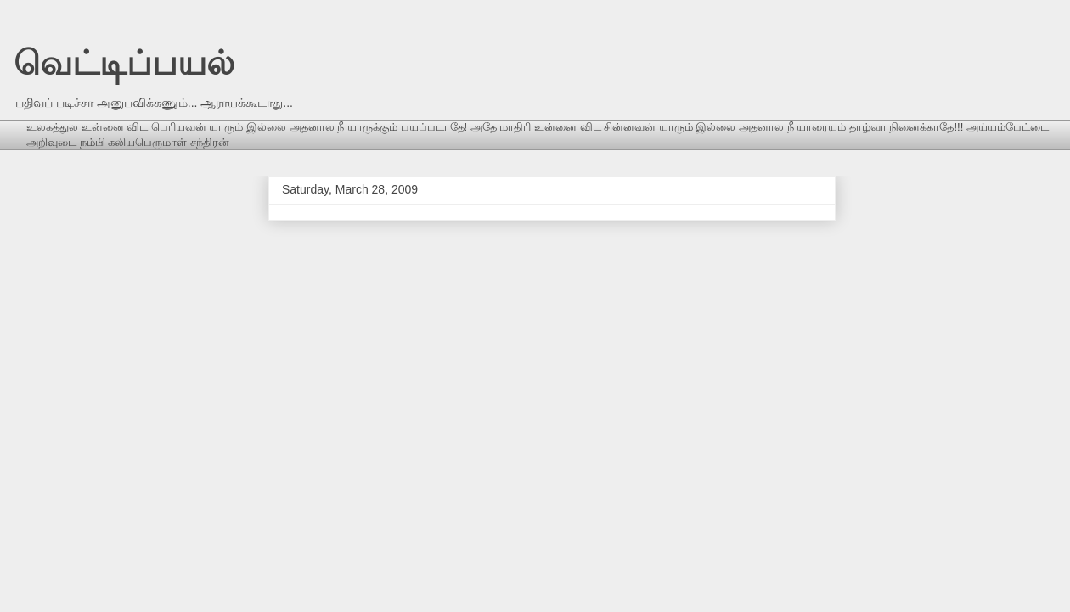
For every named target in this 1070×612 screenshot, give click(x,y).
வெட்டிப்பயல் (124, 62)
